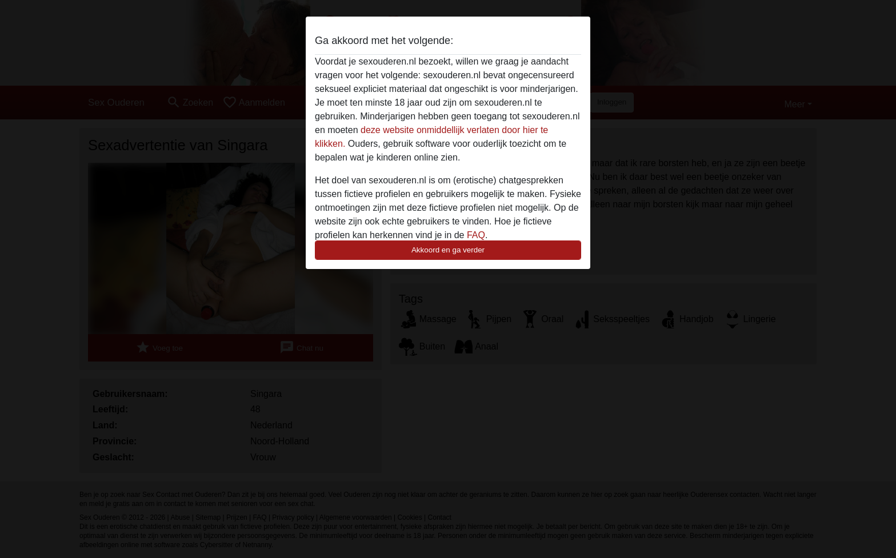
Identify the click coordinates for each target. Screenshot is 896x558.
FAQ (476, 235)
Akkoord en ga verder (448, 250)
